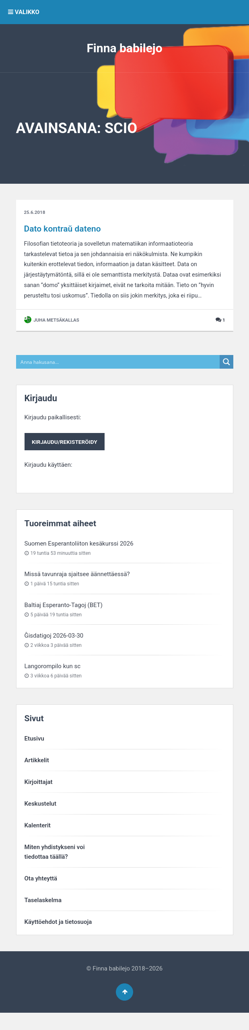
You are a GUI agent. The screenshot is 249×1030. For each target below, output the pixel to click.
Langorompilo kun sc (53, 681)
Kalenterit (38, 840)
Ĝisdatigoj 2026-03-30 (54, 651)
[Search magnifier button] (226, 377)
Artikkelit (37, 775)
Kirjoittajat (39, 797)
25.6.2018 (35, 213)
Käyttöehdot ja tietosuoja (58, 937)
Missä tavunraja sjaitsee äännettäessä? (77, 589)
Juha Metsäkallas (53, 335)
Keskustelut (41, 819)
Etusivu (34, 753)
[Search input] (118, 376)
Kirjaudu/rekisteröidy (65, 456)
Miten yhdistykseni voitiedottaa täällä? (55, 867)
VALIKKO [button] (23, 12)
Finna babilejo (124, 48)
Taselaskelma (43, 915)
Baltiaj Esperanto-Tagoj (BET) (64, 620)
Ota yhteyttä (41, 893)
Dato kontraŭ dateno (62, 229)
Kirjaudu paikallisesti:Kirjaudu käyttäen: (65, 456)
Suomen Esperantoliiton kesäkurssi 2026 (79, 558)
